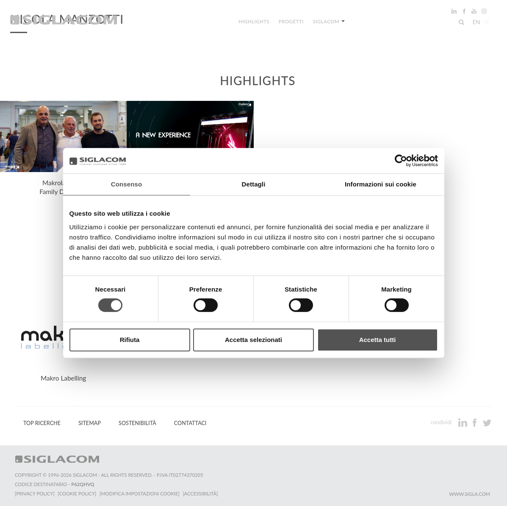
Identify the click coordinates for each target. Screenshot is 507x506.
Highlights (254, 22)
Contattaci (190, 423)
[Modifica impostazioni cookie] (140, 493)
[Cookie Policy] (77, 493)
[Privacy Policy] (35, 493)
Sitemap (89, 423)
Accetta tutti (377, 339)
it (486, 22)
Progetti (291, 22)
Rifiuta (130, 339)
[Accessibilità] (201, 493)
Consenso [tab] (126, 184)
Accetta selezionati (253, 339)
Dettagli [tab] (254, 184)
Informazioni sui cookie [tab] (380, 184)
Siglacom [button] (328, 22)
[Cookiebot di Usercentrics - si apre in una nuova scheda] (401, 160)
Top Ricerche (42, 423)
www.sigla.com (469, 494)
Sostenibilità (137, 423)
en (475, 22)
